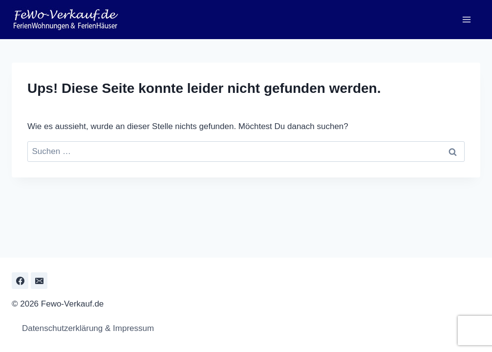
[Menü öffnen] (466, 19)
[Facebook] (20, 280)
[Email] (39, 280)
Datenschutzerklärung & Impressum (85, 328)
